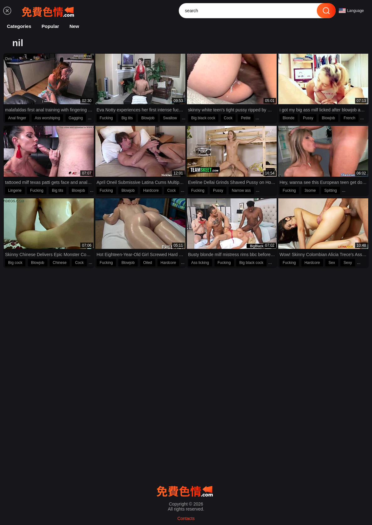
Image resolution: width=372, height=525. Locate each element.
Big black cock (203, 118)
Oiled (147, 262)
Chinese (59, 262)
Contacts (185, 518)
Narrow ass (241, 190)
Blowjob (147, 118)
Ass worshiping (47, 118)
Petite (246, 118)
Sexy (347, 262)
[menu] (7, 11)
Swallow (170, 118)
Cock (228, 118)
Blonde (288, 118)
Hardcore (151, 190)
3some (310, 190)
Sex (331, 262)
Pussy (308, 118)
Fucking (106, 118)
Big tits (127, 118)
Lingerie (15, 190)
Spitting (330, 190)
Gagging (76, 118)
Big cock (15, 262)
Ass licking (200, 262)
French (349, 118)
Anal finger (17, 118)
